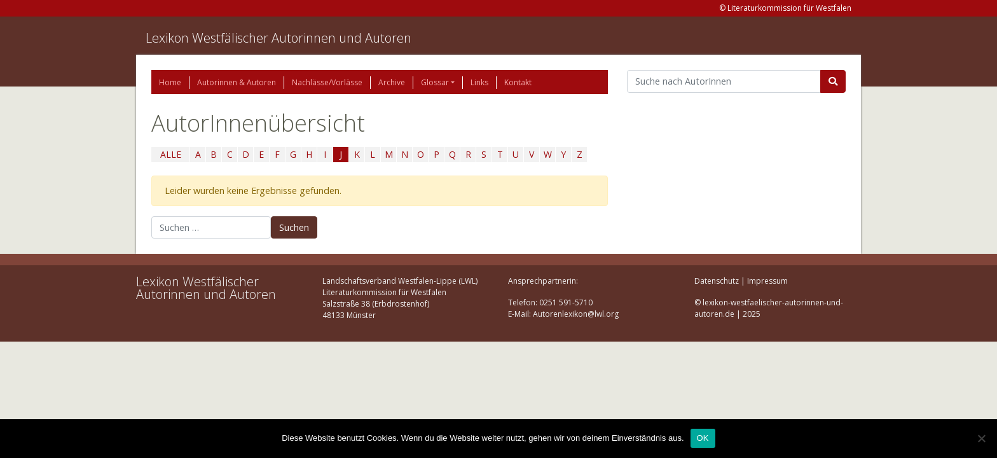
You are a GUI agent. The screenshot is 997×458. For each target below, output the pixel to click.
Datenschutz (716, 280)
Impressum (767, 280)
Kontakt (518, 82)
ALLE (170, 154)
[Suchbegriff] (724, 81)
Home (170, 82)
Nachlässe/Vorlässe (327, 82)
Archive (391, 82)
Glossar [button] (435, 82)
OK (703, 438)
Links (479, 82)
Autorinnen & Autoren (236, 82)
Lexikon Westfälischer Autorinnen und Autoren (278, 37)
